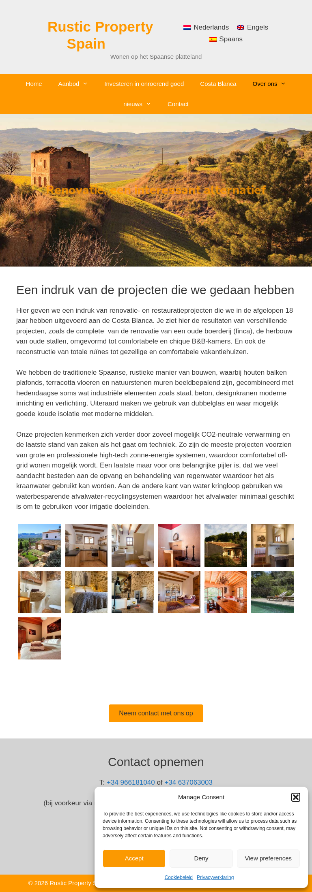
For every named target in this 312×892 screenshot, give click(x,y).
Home (34, 83)
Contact (178, 103)
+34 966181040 (131, 782)
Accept (134, 858)
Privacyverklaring (215, 877)
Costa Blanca (218, 83)
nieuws (141, 104)
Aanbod (77, 84)
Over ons (274, 84)
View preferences (268, 858)
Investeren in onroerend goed (144, 83)
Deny (201, 858)
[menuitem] (206, 27)
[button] (296, 797)
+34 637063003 (188, 782)
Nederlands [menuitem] (211, 27)
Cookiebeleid (179, 877)
